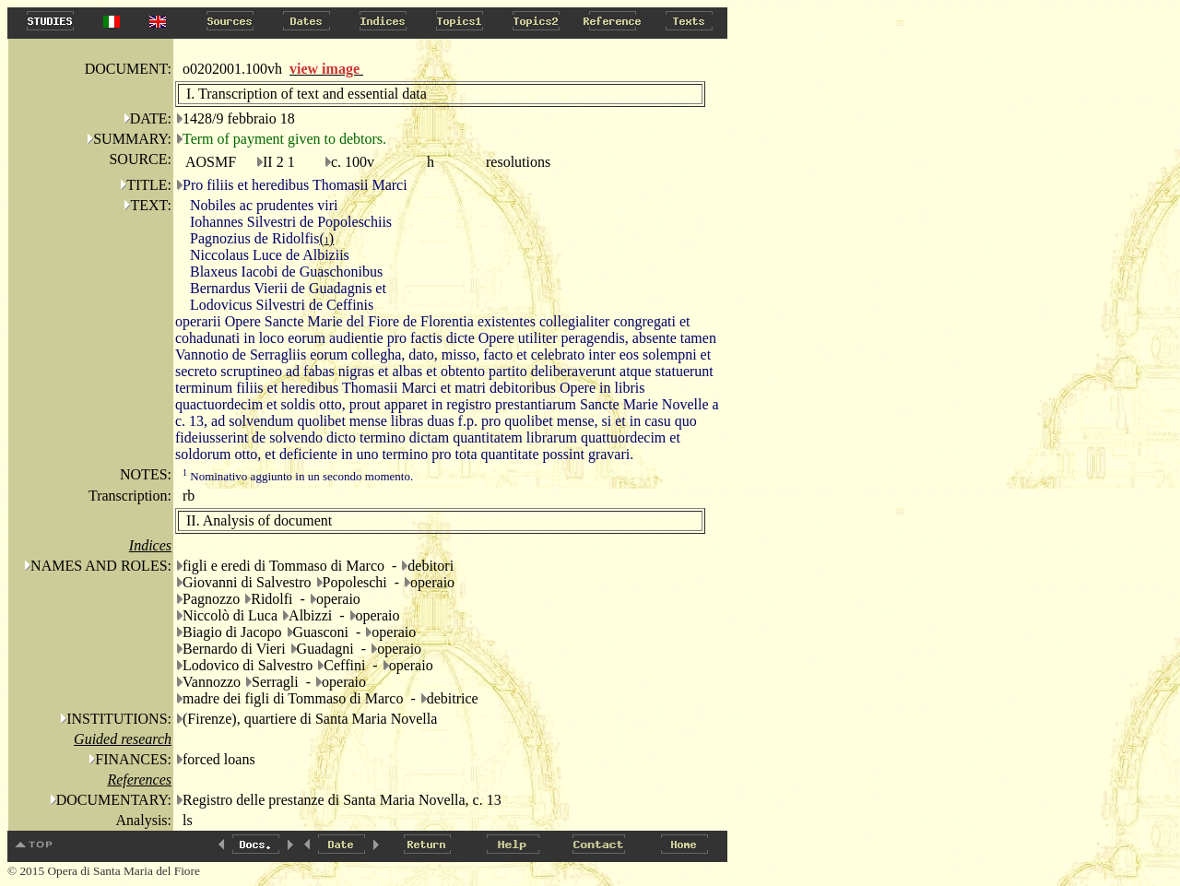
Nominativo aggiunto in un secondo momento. (298, 476)
